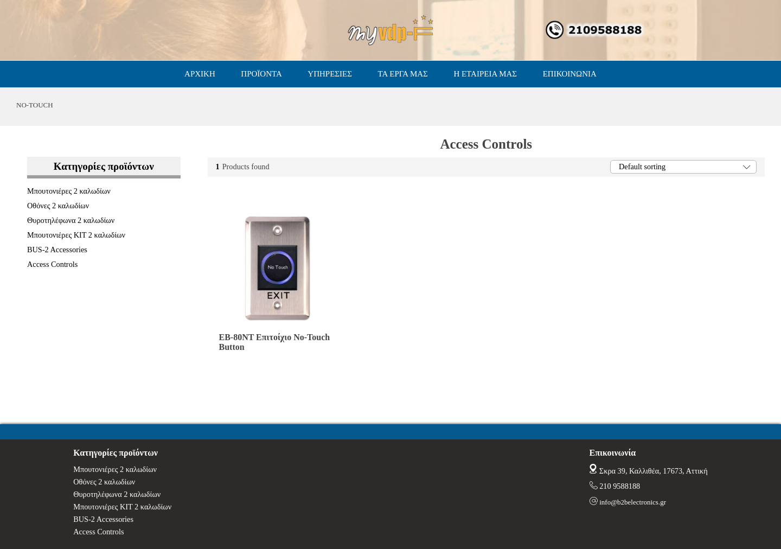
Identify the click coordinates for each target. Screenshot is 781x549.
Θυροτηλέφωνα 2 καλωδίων (70, 220)
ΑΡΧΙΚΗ (199, 73)
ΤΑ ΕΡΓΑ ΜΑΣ (403, 73)
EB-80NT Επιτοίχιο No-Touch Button (274, 342)
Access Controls (52, 264)
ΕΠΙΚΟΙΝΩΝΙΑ (570, 73)
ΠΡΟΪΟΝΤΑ (261, 73)
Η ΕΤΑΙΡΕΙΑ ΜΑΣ (485, 73)
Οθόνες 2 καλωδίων (58, 205)
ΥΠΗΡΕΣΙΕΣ (330, 73)
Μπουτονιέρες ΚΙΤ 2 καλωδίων (76, 235)
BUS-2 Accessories (57, 249)
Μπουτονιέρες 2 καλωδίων (69, 191)
